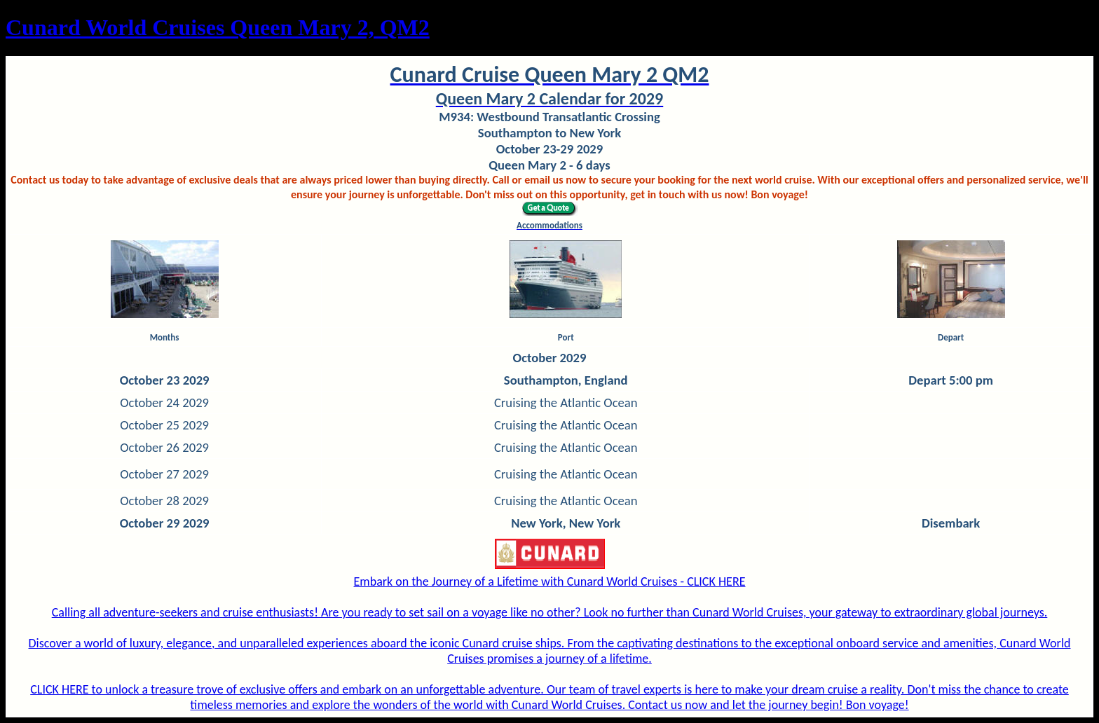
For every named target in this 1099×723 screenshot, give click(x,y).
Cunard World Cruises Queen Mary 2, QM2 (218, 27)
